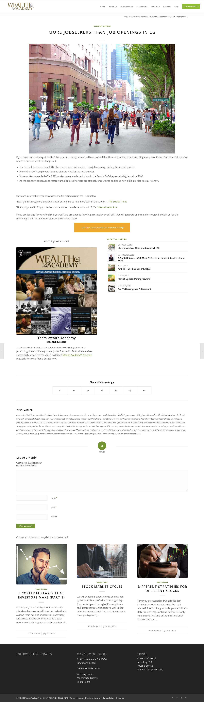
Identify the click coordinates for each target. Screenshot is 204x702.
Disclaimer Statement (93, 698)
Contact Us (120, 698)
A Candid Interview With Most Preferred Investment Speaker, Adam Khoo (151, 259)
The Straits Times (117, 201)
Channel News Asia (107, 207)
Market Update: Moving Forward (134, 279)
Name (54, 498)
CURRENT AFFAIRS (102, 26)
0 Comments (34, 633)
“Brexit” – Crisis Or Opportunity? (134, 268)
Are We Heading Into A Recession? (134, 289)
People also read (117, 239)
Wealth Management (148, 669)
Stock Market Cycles (102, 586)
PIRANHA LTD (63, 698)
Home (138, 17)
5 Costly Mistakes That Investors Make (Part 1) (41, 595)
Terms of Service (76, 698)
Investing (41, 589)
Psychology (143, 665)
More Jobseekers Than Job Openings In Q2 (138, 248)
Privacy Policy (108, 698)
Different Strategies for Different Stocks (162, 588)
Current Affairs (147, 17)
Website (54, 516)
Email (54, 507)
